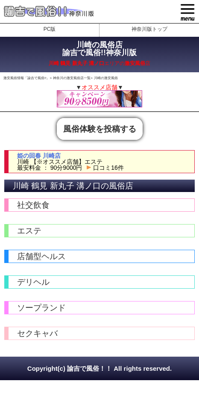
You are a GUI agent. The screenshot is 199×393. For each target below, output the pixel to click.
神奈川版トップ (149, 29)
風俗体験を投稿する (99, 128)
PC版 (50, 29)
